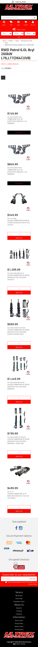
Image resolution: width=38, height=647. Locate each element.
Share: (6, 68)
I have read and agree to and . (21, 583)
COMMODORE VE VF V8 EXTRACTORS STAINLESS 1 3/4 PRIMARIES (17, 121)
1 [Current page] (3, 77)
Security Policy (19, 629)
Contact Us (19, 614)
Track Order (19, 599)
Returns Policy (19, 626)
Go (19, 37)
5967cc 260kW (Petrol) (9, 64)
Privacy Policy (33, 584)
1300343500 (20, 1)
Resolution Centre (19, 601)
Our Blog (19, 611)
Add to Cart (19, 238)
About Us (19, 608)
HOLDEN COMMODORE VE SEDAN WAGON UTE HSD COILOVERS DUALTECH (18, 277)
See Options (19, 132)
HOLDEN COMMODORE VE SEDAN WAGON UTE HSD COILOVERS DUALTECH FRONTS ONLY (18, 332)
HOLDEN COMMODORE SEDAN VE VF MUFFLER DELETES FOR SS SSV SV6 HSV (18, 222)
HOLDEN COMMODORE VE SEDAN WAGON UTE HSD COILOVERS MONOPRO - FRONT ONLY (18, 441)
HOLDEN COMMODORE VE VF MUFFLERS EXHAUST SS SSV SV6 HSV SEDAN (18, 496)
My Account (19, 596)
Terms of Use (19, 620)
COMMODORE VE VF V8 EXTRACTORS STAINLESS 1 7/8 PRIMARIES (17, 172)
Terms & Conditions (28, 582)
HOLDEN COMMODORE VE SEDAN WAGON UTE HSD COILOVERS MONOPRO (18, 386)
